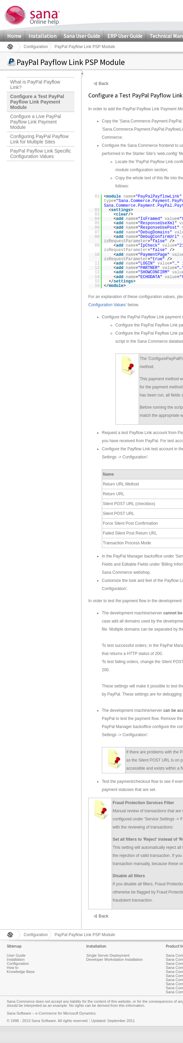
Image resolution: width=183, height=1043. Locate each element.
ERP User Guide (124, 35)
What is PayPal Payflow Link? (35, 84)
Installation (42, 35)
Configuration (36, 46)
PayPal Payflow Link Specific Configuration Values (40, 153)
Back (104, 84)
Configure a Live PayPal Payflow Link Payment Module (35, 122)
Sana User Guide (82, 35)
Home (14, 35)
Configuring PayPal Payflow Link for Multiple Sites (39, 139)
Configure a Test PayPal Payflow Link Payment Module (37, 102)
